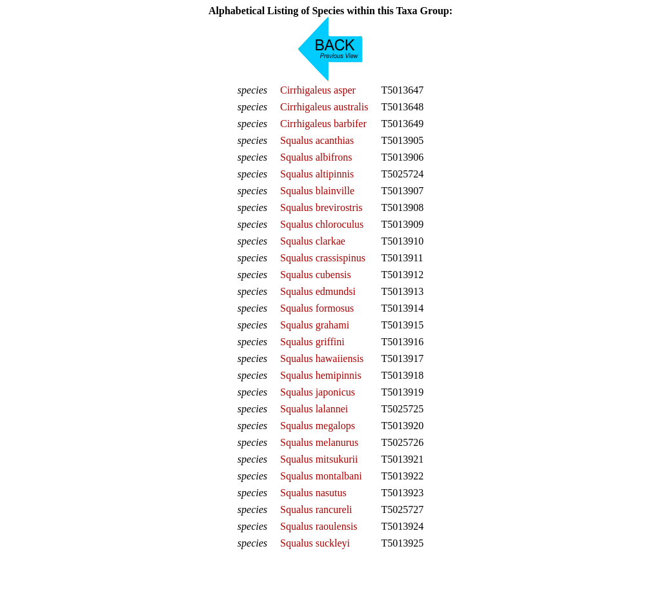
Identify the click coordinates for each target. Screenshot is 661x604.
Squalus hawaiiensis (321, 358)
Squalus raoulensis (319, 526)
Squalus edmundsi (318, 291)
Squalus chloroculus (321, 224)
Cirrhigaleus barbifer (323, 123)
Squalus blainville (317, 190)
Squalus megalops (317, 425)
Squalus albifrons (316, 157)
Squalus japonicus (317, 392)
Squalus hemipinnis (320, 375)
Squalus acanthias (317, 140)
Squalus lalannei (314, 408)
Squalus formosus (317, 308)
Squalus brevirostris (321, 207)
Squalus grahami (314, 324)
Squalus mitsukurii (319, 459)
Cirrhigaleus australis (324, 106)
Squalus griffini (312, 341)
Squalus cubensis (315, 274)
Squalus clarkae (312, 241)
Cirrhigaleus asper (318, 90)
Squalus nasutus (313, 492)
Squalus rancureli (316, 509)
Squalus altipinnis (317, 173)
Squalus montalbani (321, 475)
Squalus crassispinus (322, 257)
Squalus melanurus (319, 442)
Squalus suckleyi (315, 543)
